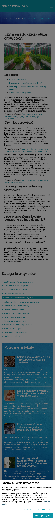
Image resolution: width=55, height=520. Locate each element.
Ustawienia (27, 509)
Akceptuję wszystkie (43, 516)
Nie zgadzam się (44, 509)
